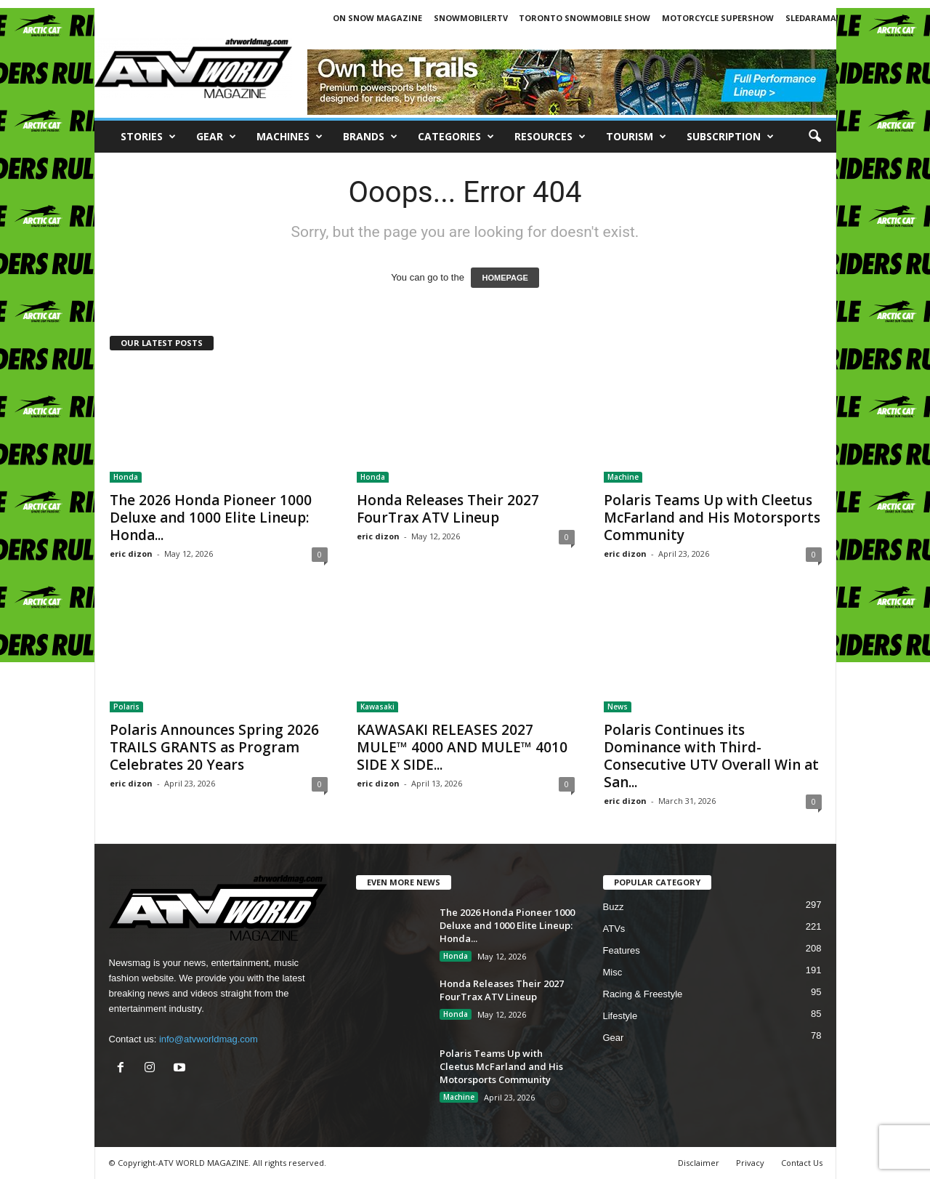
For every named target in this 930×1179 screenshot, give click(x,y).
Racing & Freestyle (643, 994)
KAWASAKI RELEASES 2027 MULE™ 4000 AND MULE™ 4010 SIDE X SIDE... (462, 747)
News (617, 706)
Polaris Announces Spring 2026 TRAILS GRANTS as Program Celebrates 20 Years (214, 747)
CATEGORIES (456, 137)
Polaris (126, 706)
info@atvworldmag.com (208, 1039)
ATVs (614, 928)
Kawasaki (377, 706)
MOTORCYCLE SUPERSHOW (718, 17)
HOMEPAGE (504, 277)
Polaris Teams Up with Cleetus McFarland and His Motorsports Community (712, 517)
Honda (125, 477)
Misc (613, 972)
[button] (814, 137)
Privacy (750, 1162)
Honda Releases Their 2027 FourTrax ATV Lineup (448, 509)
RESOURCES (550, 137)
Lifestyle (620, 1015)
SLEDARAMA (810, 17)
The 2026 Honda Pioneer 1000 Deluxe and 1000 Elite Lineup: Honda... (211, 517)
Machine (623, 477)
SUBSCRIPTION (730, 137)
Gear (216, 137)
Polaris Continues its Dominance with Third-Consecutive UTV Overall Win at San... (711, 756)
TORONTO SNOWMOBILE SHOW (584, 17)
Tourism (636, 137)
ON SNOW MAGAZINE (377, 17)
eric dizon (131, 553)
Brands (370, 137)
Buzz (613, 906)
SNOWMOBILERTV (471, 17)
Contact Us (801, 1162)
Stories (148, 137)
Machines (289, 137)
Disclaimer (698, 1162)
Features (621, 950)
